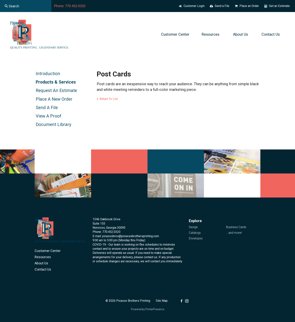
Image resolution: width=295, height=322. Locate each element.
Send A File (47, 107)
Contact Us (271, 34)
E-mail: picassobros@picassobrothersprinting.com (126, 236)
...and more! (234, 233)
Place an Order (249, 6)
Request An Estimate (56, 90)
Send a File (222, 6)
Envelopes (196, 238)
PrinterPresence (154, 309)
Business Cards (236, 227)
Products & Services (56, 82)
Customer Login (194, 6)
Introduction (48, 73)
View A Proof (48, 116)
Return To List (109, 99)
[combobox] (26, 6)
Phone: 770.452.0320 (69, 6)
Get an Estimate (279, 6)
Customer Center (175, 34)
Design (193, 227)
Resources (210, 34)
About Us (240, 34)
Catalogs (195, 233)
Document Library (53, 124)
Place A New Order (54, 99)
